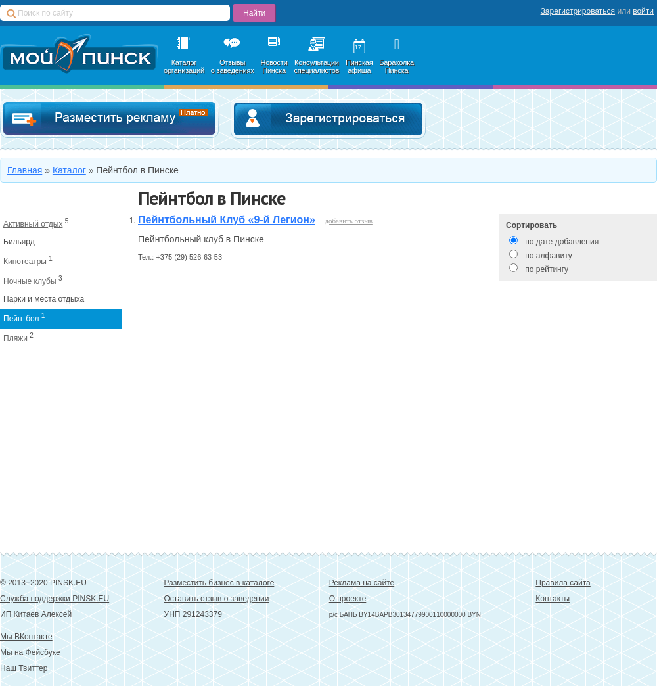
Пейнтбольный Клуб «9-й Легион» (226, 219)
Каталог (69, 170)
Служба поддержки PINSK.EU (54, 598)
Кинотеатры (25, 261)
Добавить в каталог (109, 119)
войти (643, 11)
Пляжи (15, 338)
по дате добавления (562, 241)
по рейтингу (546, 269)
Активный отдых (32, 224)
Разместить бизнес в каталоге (219, 582)
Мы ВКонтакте (26, 636)
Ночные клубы (30, 281)
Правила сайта (562, 582)
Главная (24, 170)
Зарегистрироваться (578, 11)
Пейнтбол (21, 318)
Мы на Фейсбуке (30, 652)
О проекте (348, 598)
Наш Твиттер (23, 668)
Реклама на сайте (362, 582)
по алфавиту (548, 255)
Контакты (552, 598)
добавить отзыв (348, 221)
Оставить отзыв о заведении (216, 598)
